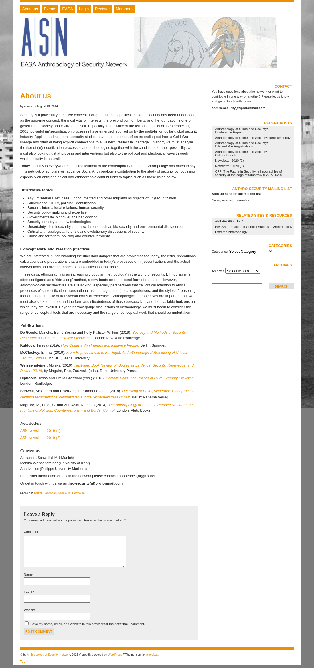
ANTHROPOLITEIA (229, 221)
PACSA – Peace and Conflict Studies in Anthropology (253, 226)
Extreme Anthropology (231, 232)
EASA (67, 9)
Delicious (64, 493)
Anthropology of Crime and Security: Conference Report (241, 130)
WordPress (115, 654)
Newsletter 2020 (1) (229, 166)
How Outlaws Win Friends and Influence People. (100, 345)
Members (124, 9)
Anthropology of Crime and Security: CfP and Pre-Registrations (241, 144)
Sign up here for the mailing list (236, 193)
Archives (218, 271)
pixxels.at (152, 654)
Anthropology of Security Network (48, 654)
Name (29, 574)
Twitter (38, 493)
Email (29, 592)
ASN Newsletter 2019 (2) (40, 438)
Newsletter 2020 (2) (229, 160)
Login (84, 9)
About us (30, 9)
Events (50, 9)
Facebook (50, 493)
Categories (220, 251)
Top (22, 661)
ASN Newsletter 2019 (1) (40, 430)
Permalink (78, 493)
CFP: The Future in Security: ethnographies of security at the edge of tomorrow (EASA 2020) (248, 173)
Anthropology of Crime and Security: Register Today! (253, 137)
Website (29, 610)
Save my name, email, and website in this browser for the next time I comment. (88, 624)
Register (102, 9)
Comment (31, 531)
